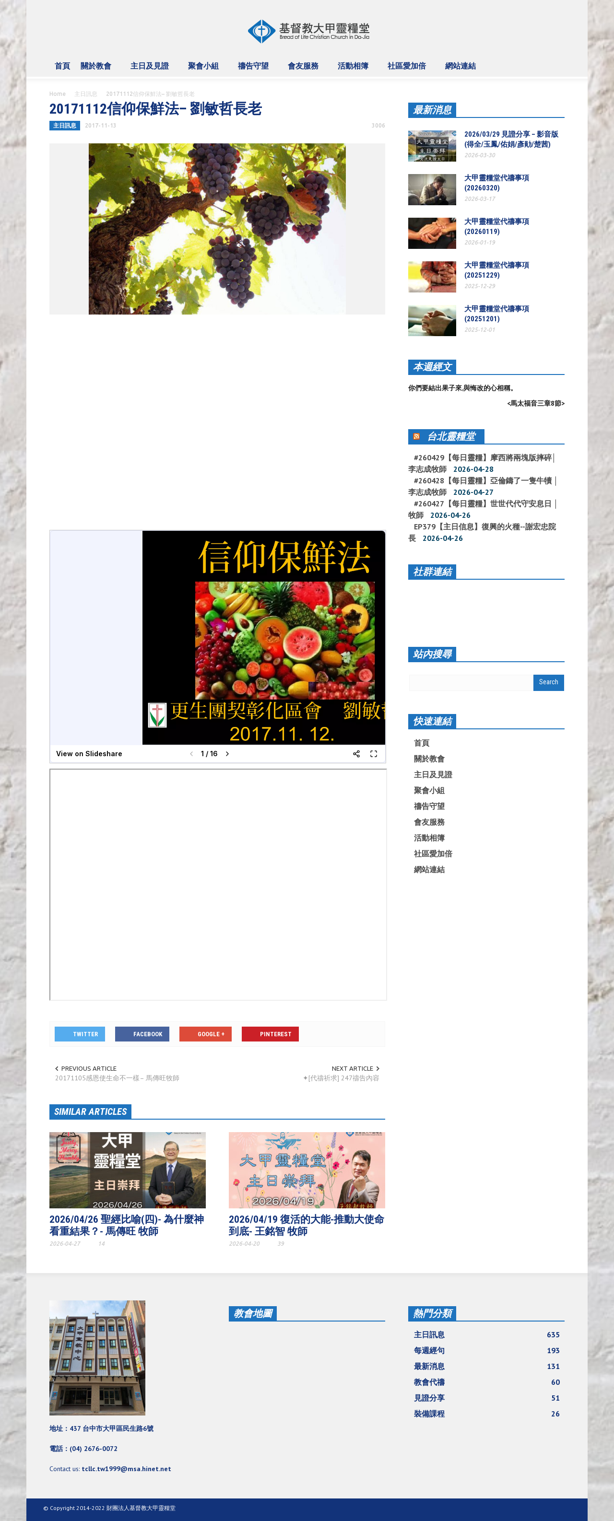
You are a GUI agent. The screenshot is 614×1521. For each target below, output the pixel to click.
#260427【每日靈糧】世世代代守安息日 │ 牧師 (483, 509)
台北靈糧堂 (451, 436)
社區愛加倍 (408, 70)
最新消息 (432, 110)
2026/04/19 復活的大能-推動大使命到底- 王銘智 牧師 (306, 1225)
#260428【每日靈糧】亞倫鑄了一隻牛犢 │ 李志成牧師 (483, 486)
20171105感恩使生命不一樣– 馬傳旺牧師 (117, 1078)
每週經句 (487, 1350)
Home (57, 94)
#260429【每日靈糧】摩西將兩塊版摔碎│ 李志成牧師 (482, 463)
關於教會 (97, 70)
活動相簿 (354, 70)
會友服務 (305, 70)
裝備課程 (487, 1413)
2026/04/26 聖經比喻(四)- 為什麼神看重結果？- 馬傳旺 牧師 (126, 1225)
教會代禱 (487, 1382)
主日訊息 (85, 94)
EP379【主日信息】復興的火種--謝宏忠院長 (482, 532)
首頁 (62, 65)
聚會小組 (205, 70)
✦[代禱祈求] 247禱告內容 (341, 1078)
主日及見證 (151, 70)
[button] (555, 65)
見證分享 (487, 1398)
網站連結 (462, 70)
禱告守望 (255, 70)
